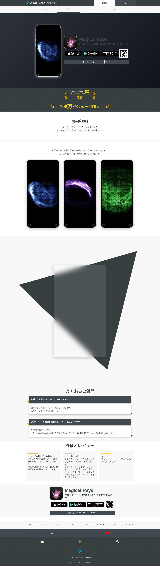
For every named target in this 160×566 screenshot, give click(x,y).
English (125, 3)
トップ (46, 9)
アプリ (68, 9)
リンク (115, 524)
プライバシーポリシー (76, 557)
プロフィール (101, 524)
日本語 (104, 3)
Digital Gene (43, 3)
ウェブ (91, 9)
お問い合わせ (129, 524)
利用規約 (88, 557)
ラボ (114, 9)
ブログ (73, 524)
